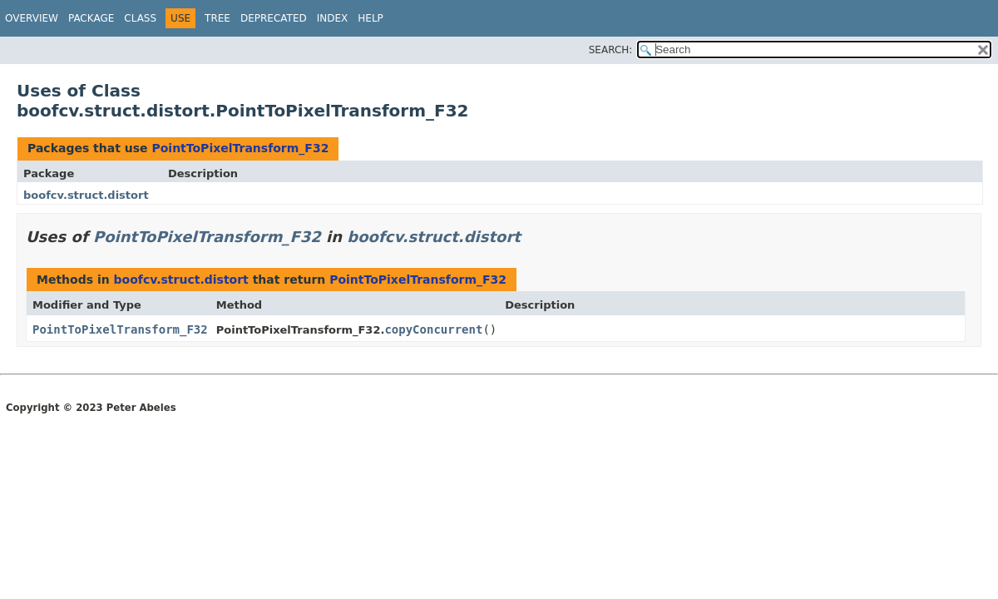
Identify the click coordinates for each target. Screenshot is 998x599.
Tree (217, 18)
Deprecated (273, 18)
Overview (31, 18)
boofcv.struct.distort (86, 195)
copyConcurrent (433, 329)
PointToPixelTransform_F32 (240, 148)
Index (332, 18)
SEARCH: (611, 50)
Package (91, 18)
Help (370, 18)
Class (140, 18)
